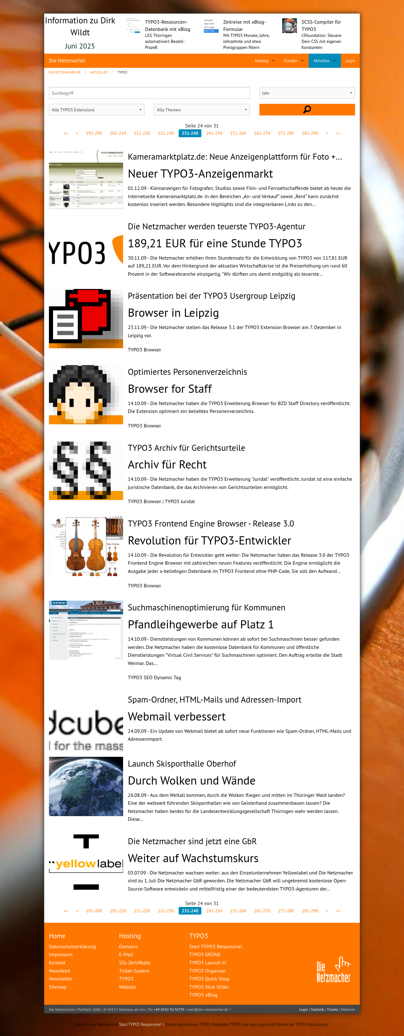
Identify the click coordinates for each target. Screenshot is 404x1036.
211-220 (142, 133)
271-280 (286, 133)
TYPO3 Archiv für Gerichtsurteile (186, 447)
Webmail (348, 1009)
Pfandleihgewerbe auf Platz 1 (201, 624)
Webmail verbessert (177, 716)
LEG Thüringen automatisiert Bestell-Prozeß (165, 41)
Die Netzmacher (67, 60)
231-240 (190, 133)
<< (65, 133)
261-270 (262, 133)
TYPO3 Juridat (180, 501)
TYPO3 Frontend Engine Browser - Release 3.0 (211, 523)
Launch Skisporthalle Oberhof (182, 763)
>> (338, 133)
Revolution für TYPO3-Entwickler (209, 540)
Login (303, 1009)
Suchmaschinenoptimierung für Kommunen (206, 607)
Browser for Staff (169, 388)
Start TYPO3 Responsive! (140, 1024)
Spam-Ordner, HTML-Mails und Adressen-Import (214, 699)
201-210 (118, 133)
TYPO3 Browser (144, 349)
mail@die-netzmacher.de (207, 1009)
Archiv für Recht (167, 464)
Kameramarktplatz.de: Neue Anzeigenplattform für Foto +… (235, 156)
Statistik (317, 1009)
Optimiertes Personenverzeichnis (187, 371)
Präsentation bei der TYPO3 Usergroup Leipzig (211, 295)
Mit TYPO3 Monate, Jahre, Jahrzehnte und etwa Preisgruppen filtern (246, 41)
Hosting (130, 936)
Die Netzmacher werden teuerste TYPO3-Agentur (217, 226)
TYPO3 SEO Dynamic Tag (154, 677)
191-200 (94, 133)
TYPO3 (198, 936)
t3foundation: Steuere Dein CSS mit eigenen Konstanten (322, 41)
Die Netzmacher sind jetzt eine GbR (192, 841)
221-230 (166, 133)
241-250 (214, 133)
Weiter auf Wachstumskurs (193, 857)
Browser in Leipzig (173, 312)
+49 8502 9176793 (169, 1009)
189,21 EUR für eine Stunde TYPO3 (215, 242)
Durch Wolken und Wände (192, 780)
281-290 (310, 133)
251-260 (238, 133)
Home (57, 936)
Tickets (332, 1009)
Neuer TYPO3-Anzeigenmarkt (200, 173)
